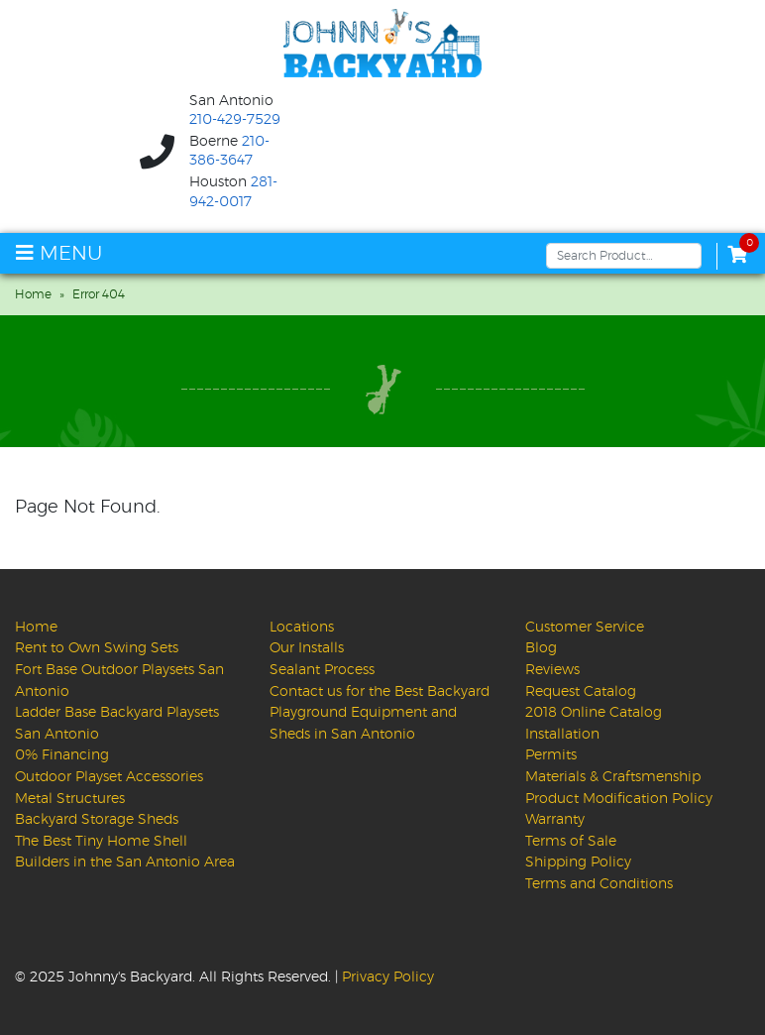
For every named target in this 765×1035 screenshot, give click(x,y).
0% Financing (62, 755)
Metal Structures (70, 798)
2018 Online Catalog (593, 712)
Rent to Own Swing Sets (96, 647)
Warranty (555, 819)
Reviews (552, 669)
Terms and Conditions (599, 883)
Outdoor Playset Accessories (109, 776)
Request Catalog (580, 691)
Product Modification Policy (618, 798)
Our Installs (307, 647)
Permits (551, 755)
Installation (562, 734)
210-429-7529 (234, 120)
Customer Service (584, 627)
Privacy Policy (388, 977)
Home (33, 294)
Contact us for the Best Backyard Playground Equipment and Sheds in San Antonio (380, 713)
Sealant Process (322, 669)
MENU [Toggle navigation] (59, 253)
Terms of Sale (570, 841)
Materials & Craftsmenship (613, 776)
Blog (541, 647)
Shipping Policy (578, 862)
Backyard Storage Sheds (96, 819)
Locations (302, 627)
